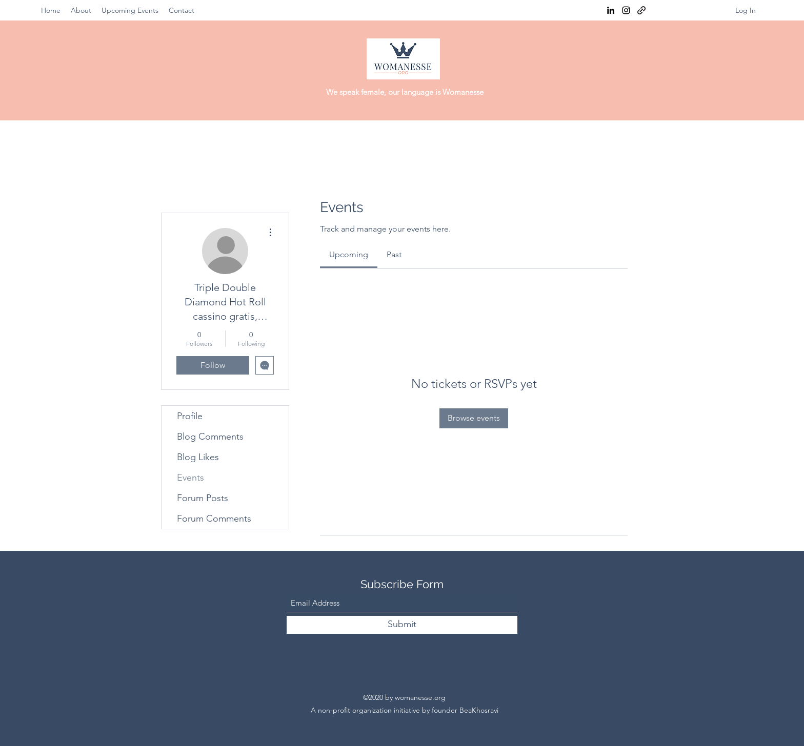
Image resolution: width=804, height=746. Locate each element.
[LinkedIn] (611, 10)
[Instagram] (626, 10)
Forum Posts (202, 498)
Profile (190, 416)
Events (190, 477)
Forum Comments (214, 518)
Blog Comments (210, 436)
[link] (348, 254)
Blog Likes (198, 457)
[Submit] (402, 625)
